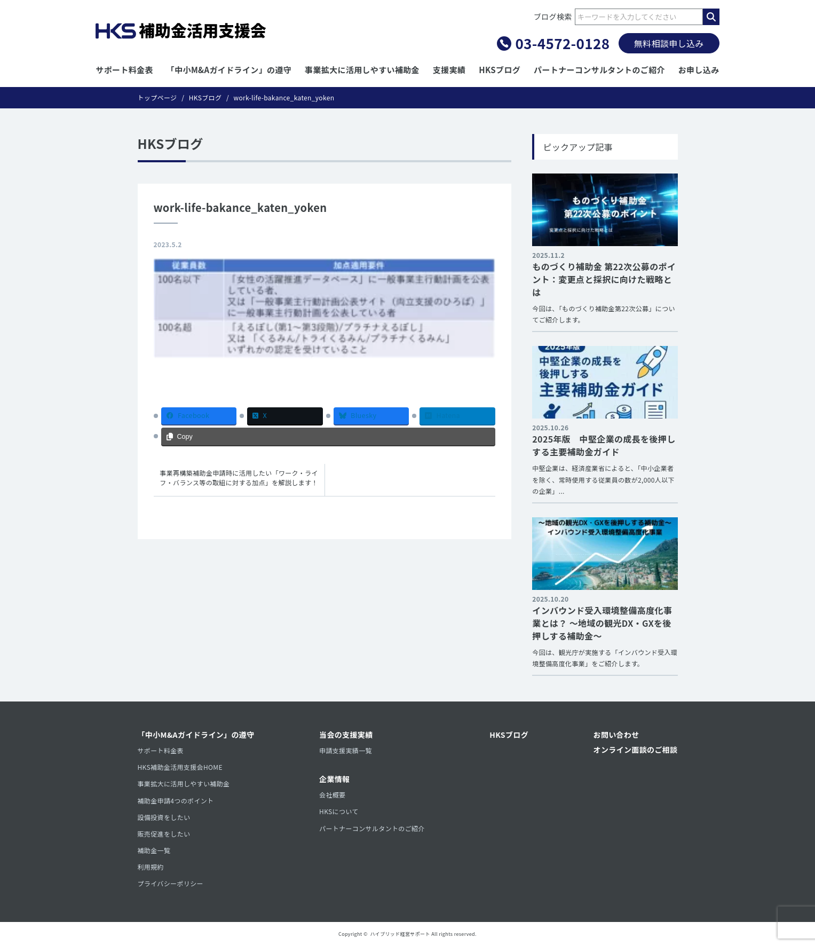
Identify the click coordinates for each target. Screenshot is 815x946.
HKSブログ (499, 69)
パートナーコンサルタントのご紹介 (599, 69)
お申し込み (698, 69)
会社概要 (332, 794)
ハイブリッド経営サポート (400, 934)
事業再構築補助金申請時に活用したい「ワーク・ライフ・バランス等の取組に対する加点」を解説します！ (239, 477)
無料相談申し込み (669, 43)
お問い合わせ (616, 734)
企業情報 (334, 779)
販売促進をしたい (164, 833)
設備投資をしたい (164, 817)
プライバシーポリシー (170, 883)
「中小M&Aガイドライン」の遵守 (229, 69)
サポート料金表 (124, 69)
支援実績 (449, 69)
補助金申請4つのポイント (176, 800)
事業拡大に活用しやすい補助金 (362, 69)
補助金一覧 (154, 850)
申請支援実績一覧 (345, 750)
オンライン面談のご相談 (636, 749)
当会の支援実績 (346, 734)
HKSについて (339, 811)
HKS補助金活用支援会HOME (180, 766)
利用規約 (151, 866)
